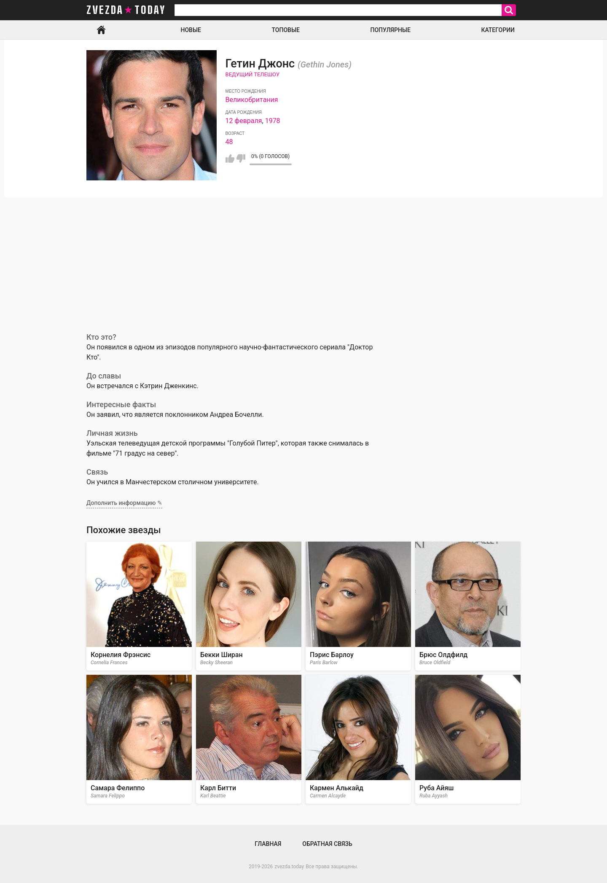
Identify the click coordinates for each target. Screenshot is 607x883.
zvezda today (126, 10)
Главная (101, 30)
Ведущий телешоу (253, 74)
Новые (191, 30)
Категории (498, 30)
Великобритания (252, 100)
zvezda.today (289, 867)
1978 (272, 121)
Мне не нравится (240, 158)
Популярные (390, 30)
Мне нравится (230, 158)
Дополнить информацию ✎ (124, 502)
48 (229, 142)
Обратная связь (327, 843)
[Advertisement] (303, 260)
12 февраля (244, 121)
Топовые (286, 30)
